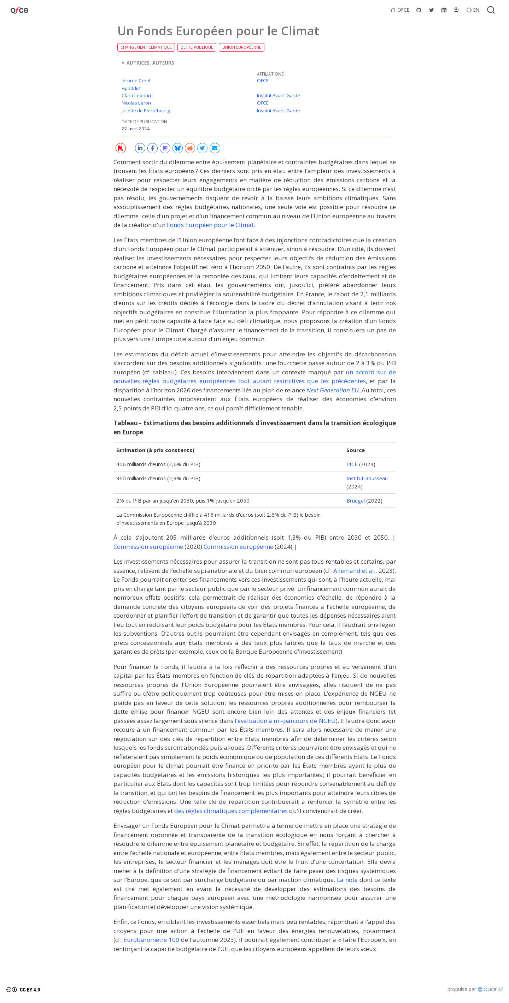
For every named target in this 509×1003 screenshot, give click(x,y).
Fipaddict (131, 88)
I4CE (352, 464)
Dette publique (197, 47)
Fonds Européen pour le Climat (210, 225)
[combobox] (491, 10)
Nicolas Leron (136, 103)
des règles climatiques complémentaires (231, 811)
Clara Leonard (137, 95)
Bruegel (355, 500)
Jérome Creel (136, 80)
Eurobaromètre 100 (151, 940)
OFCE (263, 80)
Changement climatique (146, 47)
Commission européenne (148, 546)
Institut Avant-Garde (278, 95)
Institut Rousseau (367, 478)
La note (347, 880)
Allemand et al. (354, 570)
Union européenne (241, 47)
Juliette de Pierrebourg (146, 110)
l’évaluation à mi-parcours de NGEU (285, 721)
